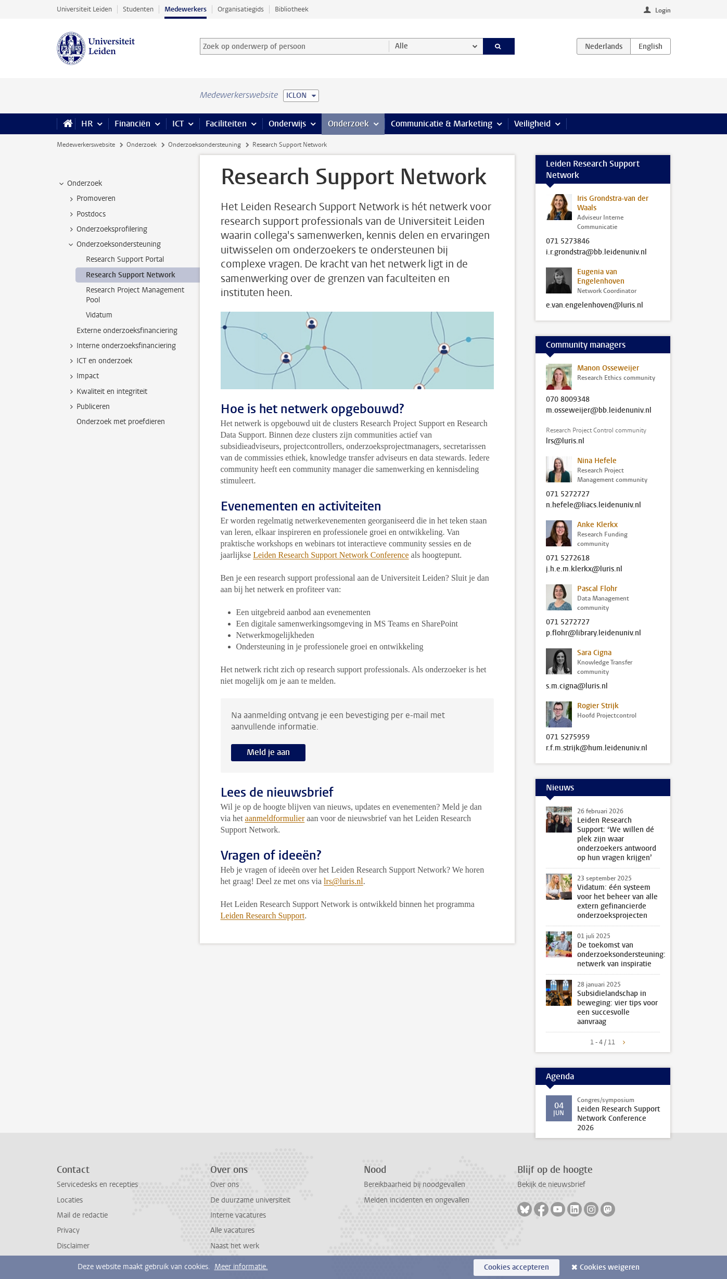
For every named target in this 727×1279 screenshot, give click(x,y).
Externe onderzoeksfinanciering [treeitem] (126, 331)
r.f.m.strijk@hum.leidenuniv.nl (596, 748)
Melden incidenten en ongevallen (416, 1200)
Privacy (68, 1230)
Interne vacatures (238, 1215)
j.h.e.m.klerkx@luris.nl (584, 569)
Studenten (138, 9)
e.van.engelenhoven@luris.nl (594, 305)
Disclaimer (73, 1246)
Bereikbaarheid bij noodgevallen (414, 1185)
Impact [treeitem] (83, 376)
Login (663, 10)
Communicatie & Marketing (441, 123)
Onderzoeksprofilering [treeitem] (107, 229)
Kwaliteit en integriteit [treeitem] (107, 392)
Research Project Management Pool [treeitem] (135, 295)
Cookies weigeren (610, 1267)
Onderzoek (348, 123)
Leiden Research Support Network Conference (331, 555)
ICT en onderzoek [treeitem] (99, 361)
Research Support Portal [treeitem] (125, 259)
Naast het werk (234, 1246)
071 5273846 (568, 241)
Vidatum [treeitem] (99, 315)
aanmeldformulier (275, 818)
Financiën (132, 123)
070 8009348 (568, 399)
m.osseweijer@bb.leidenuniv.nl (599, 410)
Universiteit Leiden (84, 9)
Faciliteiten (226, 123)
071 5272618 (568, 558)
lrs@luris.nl (565, 441)
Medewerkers (185, 9)
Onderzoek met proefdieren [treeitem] (120, 422)
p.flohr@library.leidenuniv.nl (593, 633)
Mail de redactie (82, 1215)
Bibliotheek (292, 9)
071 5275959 (568, 737)
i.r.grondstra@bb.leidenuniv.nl (596, 252)
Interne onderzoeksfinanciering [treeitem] (121, 346)
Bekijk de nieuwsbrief (551, 1185)
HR (87, 123)
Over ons (224, 1185)
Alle (401, 46)
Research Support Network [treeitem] (130, 275)
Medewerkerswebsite (86, 144)
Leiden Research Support (263, 915)
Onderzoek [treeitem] (79, 183)
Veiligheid (532, 123)
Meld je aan (268, 752)
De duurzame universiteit (250, 1200)
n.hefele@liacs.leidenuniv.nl (593, 505)
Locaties (70, 1200)
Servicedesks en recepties (97, 1185)
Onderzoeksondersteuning (204, 144)
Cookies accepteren (516, 1267)
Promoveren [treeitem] (91, 199)
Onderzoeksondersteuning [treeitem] (114, 244)
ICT (178, 123)
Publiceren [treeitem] (88, 407)
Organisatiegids (241, 9)
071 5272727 (568, 494)
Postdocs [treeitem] (86, 214)
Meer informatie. (241, 1267)
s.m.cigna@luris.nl (577, 686)
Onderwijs (287, 123)
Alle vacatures (232, 1230)
